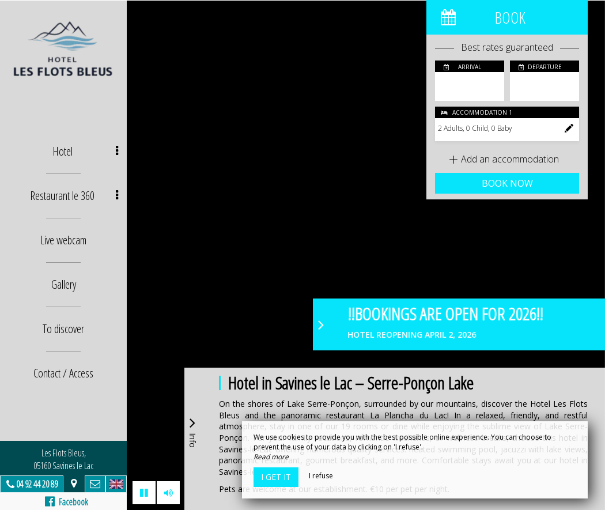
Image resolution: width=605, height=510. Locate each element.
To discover (63, 329)
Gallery (63, 284)
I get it (276, 476)
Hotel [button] (85, 151)
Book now (507, 183)
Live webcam (63, 240)
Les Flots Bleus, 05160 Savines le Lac (63, 459)
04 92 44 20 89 (37, 484)
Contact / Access (63, 373)
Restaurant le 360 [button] (74, 195)
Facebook (66, 502)
